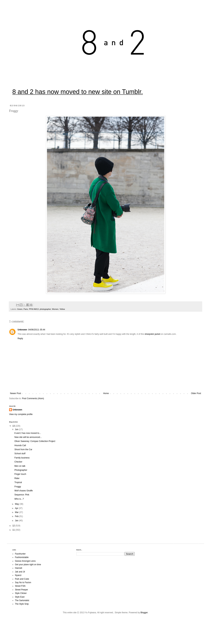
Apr (17, 508)
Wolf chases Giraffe (23, 490)
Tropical (18, 482)
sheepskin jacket (152, 334)
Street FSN (20, 586)
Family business (22, 458)
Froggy (17, 486)
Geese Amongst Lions (25, 561)
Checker (18, 462)
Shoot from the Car (23, 449)
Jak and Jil (20, 572)
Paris (26, 309)
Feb (17, 516)
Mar (17, 512)
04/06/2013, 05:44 (36, 329)
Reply (20, 338)
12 (13, 525)
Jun (17, 429)
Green (20, 309)
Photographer (20, 470)
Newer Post (15, 393)
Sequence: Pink (21, 494)
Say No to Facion (23, 582)
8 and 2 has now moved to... (27, 433)
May (17, 504)
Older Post (196, 393)
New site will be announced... (28, 437)
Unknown (22, 329)
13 (13, 426)
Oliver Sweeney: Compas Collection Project (34, 441)
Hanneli (18, 568)
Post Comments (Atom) (33, 398)
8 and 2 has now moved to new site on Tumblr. (77, 91)
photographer (45, 309)
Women (55, 309)
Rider (17, 478)
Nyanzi (18, 575)
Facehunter (20, 554)
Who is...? (19, 499)
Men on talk (19, 466)
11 (13, 530)
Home (106, 393)
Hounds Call (20, 445)
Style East (19, 597)
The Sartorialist (22, 600)
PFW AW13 (34, 309)
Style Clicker (21, 593)
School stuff (19, 453)
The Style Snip (22, 604)
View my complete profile (21, 414)
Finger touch (20, 474)
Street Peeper (21, 589)
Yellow (62, 309)
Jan (17, 520)
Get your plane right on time (28, 564)
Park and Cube (22, 579)
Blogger (144, 612)
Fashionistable (21, 557)
